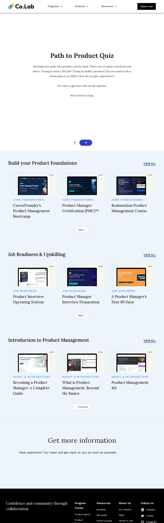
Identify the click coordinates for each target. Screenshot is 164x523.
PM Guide (102, 515)
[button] (55, 6)
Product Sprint (82, 514)
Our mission (125, 509)
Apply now (146, 6)
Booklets (101, 509)
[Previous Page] (82, 407)
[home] (21, 6)
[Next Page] (82, 230)
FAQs (121, 515)
